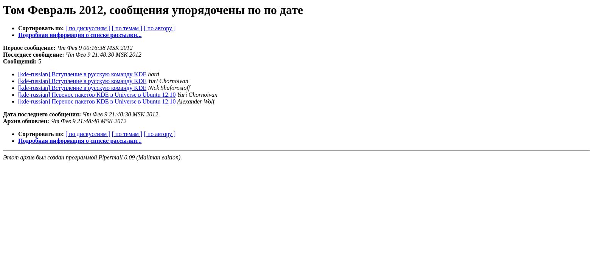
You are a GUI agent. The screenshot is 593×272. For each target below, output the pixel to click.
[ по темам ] (127, 28)
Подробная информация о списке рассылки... (79, 35)
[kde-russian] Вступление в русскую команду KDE (82, 74)
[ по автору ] (159, 28)
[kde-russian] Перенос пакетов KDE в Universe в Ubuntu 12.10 (96, 94)
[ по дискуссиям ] (87, 28)
